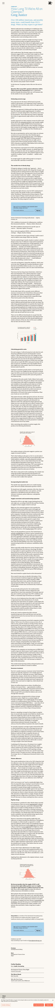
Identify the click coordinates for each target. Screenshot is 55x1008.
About (4, 996)
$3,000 (32, 699)
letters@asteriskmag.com (35, 940)
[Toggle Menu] (3, 3)
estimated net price (26, 122)
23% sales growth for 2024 (26, 136)
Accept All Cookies (38, 1005)
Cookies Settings (6, 1005)
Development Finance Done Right (18, 954)
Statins (39, 776)
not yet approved (26, 826)
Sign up (38, 210)
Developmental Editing (16, 948)
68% (34, 763)
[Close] (52, 1000)
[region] (27, 1003)
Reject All (49, 1005)
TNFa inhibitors (15, 777)
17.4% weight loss (31, 825)
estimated (26, 65)
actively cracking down (17, 533)
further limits (30, 529)
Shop (3, 997)
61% (21, 714)
